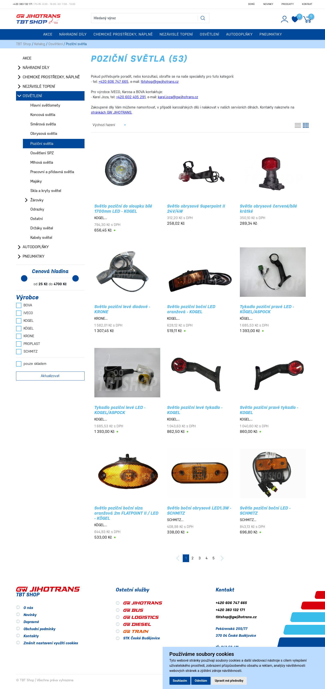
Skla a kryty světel (45, 191)
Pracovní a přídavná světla (52, 172)
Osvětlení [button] (209, 34)
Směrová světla (43, 124)
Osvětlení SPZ (42, 153)
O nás (28, 608)
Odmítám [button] (201, 680)
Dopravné (31, 622)
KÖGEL (25, 328)
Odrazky (37, 209)
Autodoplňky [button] (239, 34)
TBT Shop (23, 44)
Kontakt (307, 4)
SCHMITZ (26, 351)
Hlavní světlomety (45, 105)
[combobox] (109, 125)
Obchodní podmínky (39, 629)
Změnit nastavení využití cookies (51, 643)
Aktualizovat (50, 376)
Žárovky (36, 200)
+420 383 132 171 (22, 4)
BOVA (24, 305)
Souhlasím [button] (180, 680)
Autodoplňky (36, 247)
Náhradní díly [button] (73, 34)
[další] (222, 558)
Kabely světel (41, 237)
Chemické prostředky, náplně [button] (123, 34)
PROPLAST (28, 343)
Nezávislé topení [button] (176, 34)
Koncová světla (42, 115)
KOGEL (25, 320)
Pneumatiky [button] (271, 34)
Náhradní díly (36, 67)
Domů (251, 4)
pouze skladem (31, 363)
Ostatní (36, 219)
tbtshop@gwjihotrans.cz (236, 617)
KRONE (25, 336)
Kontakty (31, 636)
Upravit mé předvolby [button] (229, 680)
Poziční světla (41, 143)
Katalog (39, 44)
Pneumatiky (34, 256)
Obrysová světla (43, 133)
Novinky (268, 4)
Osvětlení (55, 44)
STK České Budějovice (141, 638)
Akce (47, 34)
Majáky (36, 181)
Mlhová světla (41, 162)
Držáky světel (41, 228)
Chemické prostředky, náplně (51, 77)
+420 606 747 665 (231, 603)
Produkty (288, 4)
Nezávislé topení (39, 86)
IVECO (24, 313)
